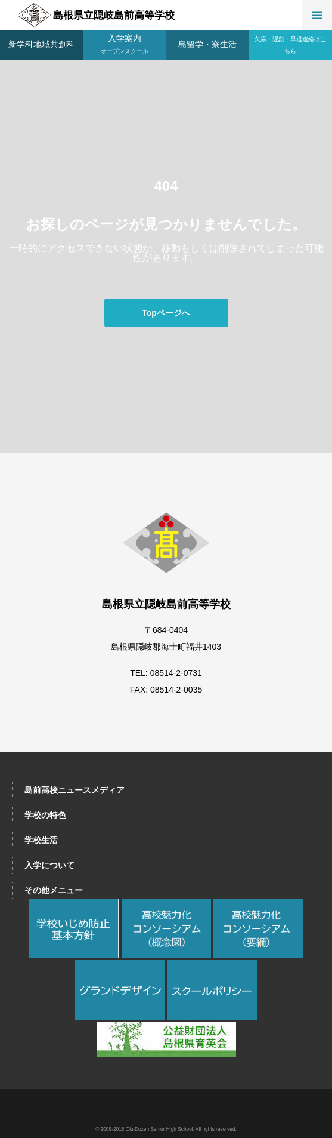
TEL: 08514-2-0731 (166, 673)
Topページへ (166, 313)
